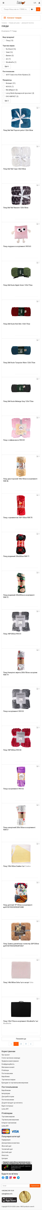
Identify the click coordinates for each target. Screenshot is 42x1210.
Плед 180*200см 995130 (12, 750)
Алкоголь (5, 1155)
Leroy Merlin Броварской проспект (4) (20, 93)
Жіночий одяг (6, 1146)
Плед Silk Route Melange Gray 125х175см (18, 401)
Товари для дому (14, 23)
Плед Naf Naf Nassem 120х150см (15, 208)
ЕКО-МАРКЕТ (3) (12, 96)
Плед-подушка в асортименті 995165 (17, 246)
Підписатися (35, 1186)
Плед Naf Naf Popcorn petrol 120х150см (18, 130)
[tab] (21, 17)
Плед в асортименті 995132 (13, 789)
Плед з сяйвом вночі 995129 (14, 440)
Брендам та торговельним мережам (15, 1083)
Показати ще (21, 1039)
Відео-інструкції (7, 1106)
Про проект (6, 1055)
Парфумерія (6, 1140)
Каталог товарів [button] (12, 17)
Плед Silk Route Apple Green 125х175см (17, 285)
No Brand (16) (11, 49)
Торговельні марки (8, 1079)
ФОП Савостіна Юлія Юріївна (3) (18, 75)
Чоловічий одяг (7, 1149)
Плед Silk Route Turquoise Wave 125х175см (19, 363)
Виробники (6, 1076)
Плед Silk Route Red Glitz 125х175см (16, 324)
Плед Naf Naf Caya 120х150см (14, 169)
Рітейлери (5, 1070)
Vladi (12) (9, 52)
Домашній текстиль (28, 23)
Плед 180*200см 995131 (12, 634)
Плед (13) (9, 41)
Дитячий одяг (7, 1152)
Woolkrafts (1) (11, 62)
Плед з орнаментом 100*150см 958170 (17, 518)
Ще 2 (7, 101)
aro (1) (8, 59)
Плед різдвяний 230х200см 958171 (16, 556)
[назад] (11, 1044)
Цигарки (5, 1158)
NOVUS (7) (10, 87)
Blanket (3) (10, 56)
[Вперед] (30, 1044)
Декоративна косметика (10, 1143)
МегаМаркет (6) (12, 90)
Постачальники (7, 1073)
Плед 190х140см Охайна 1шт (17, 866)
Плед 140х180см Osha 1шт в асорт (18, 982)
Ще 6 (7, 66)
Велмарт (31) (10, 83)
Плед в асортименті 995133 (13, 711)
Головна (4, 23)
